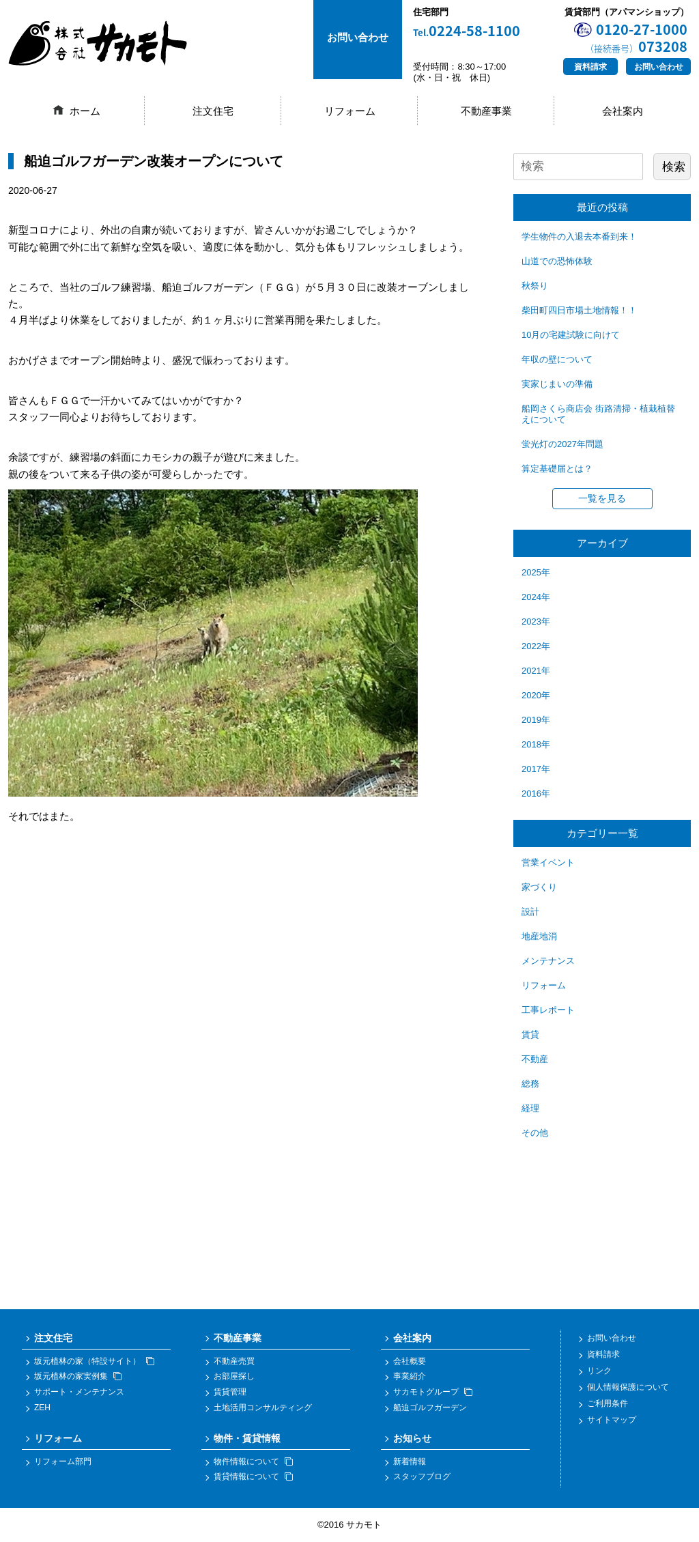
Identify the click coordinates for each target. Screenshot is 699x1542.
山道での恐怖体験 (557, 261)
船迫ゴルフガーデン (430, 1407)
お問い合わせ (658, 67)
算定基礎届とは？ (557, 468)
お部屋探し (234, 1376)
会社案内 (622, 111)
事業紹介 (409, 1376)
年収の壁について (557, 359)
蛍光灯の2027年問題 (562, 444)
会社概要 (409, 1361)
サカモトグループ (432, 1392)
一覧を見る (602, 498)
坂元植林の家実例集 (78, 1376)
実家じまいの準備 (557, 384)
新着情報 (409, 1461)
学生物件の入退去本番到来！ (579, 236)
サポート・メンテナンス (79, 1392)
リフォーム (349, 111)
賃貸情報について (253, 1476)
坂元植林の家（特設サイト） (94, 1361)
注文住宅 (212, 111)
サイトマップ (611, 1420)
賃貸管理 (230, 1392)
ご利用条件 (607, 1403)
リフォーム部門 (62, 1461)
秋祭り (535, 286)
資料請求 (590, 67)
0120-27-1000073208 (636, 37)
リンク (599, 1370)
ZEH (42, 1407)
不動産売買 (234, 1361)
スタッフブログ (422, 1476)
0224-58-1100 (466, 31)
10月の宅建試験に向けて (571, 335)
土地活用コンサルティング (263, 1407)
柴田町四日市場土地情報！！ (579, 310)
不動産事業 (486, 111)
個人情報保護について (628, 1387)
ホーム (85, 111)
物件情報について (253, 1461)
